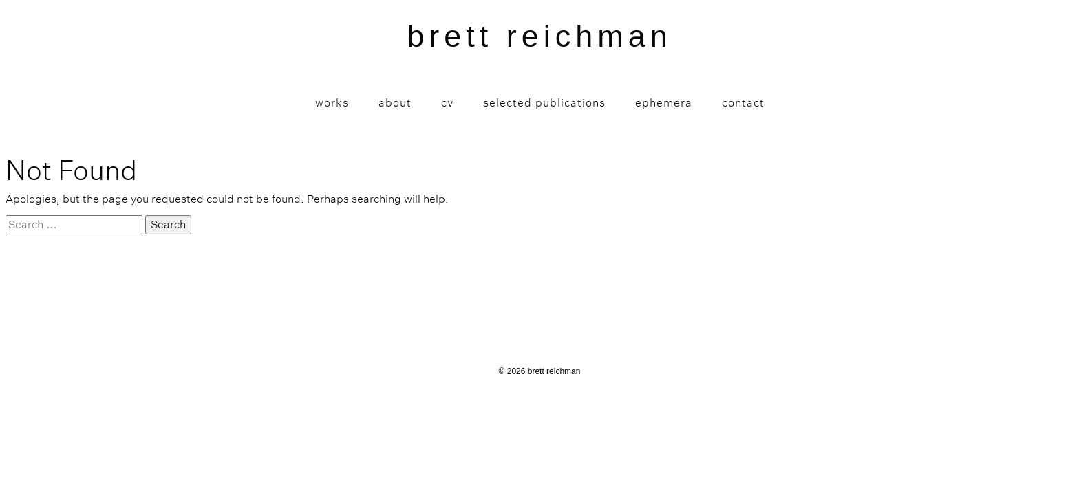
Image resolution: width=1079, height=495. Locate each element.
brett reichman (539, 36)
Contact (743, 102)
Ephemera (663, 102)
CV (447, 102)
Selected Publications (544, 102)
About (395, 102)
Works (332, 102)
